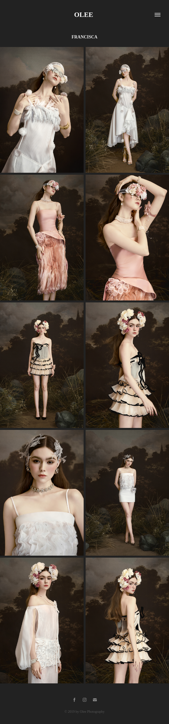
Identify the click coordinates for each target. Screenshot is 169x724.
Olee (84, 14)
